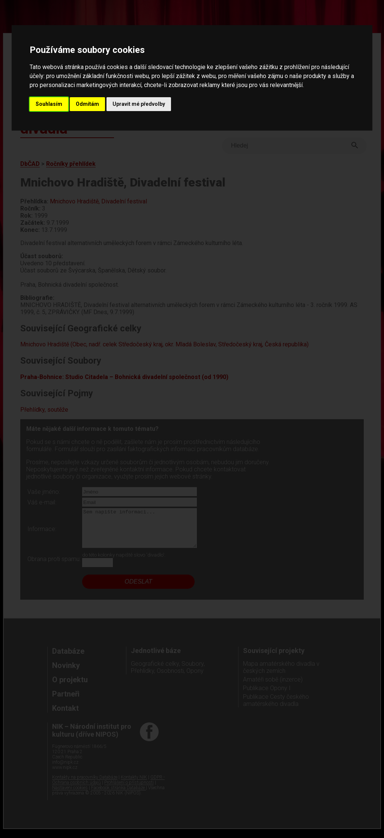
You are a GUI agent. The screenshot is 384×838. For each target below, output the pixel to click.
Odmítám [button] (87, 104)
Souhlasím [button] (49, 104)
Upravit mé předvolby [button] (138, 104)
